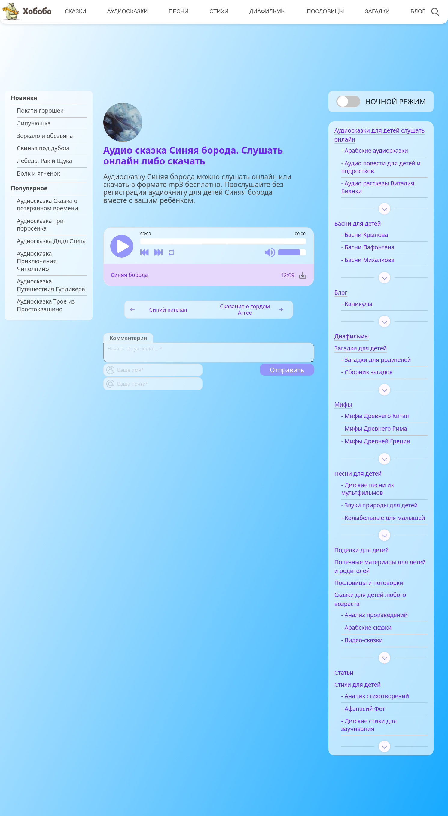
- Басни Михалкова (374, 262)
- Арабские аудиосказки (381, 153)
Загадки (375, 11)
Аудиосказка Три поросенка (40, 224)
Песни (178, 11)
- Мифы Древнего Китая (382, 418)
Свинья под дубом (43, 148)
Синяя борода (129, 275)
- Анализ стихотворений (382, 706)
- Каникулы (363, 306)
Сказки (75, 11)
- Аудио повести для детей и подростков (385, 169)
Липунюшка (34, 123)
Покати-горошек (40, 111)
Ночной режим (395, 101)
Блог (416, 11)
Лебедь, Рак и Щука (44, 161)
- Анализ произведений (381, 625)
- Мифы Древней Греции (382, 443)
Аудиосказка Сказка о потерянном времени (47, 204)
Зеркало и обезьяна (45, 136)
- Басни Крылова (371, 237)
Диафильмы (266, 11)
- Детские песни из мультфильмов (374, 491)
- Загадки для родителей (383, 362)
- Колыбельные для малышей (375, 523)
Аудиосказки (127, 11)
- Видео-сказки (368, 650)
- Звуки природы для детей (386, 507)
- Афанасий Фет (370, 718)
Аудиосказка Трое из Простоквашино (46, 305)
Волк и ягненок (38, 173)
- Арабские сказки (373, 637)
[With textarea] (208, 353)
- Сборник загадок (373, 374)
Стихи (218, 11)
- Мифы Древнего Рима (381, 431)
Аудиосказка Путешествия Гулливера (51, 285)
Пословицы (324, 11)
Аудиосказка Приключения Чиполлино (36, 261)
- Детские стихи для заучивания (376, 734)
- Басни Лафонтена (374, 249)
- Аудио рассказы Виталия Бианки (384, 189)
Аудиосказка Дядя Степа (51, 241)
